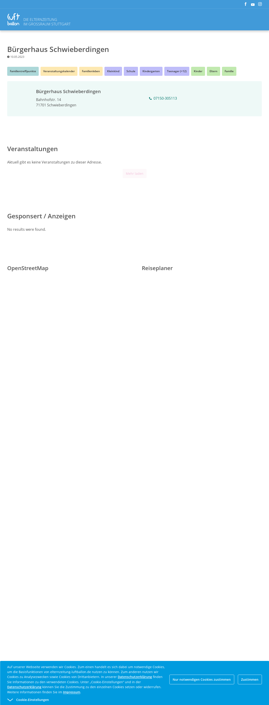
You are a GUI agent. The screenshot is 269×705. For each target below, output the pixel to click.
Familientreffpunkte (23, 71)
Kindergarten (151, 71)
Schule (131, 71)
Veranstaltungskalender (59, 71)
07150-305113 (163, 98)
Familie (229, 71)
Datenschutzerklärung (135, 677)
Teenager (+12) (177, 71)
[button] (126, 699)
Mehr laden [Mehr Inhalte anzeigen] (134, 173)
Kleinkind (113, 71)
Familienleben (91, 71)
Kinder (198, 71)
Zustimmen (249, 679)
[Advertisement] (135, 438)
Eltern (213, 71)
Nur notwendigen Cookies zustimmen (202, 679)
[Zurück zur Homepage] (14, 20)
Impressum (71, 692)
